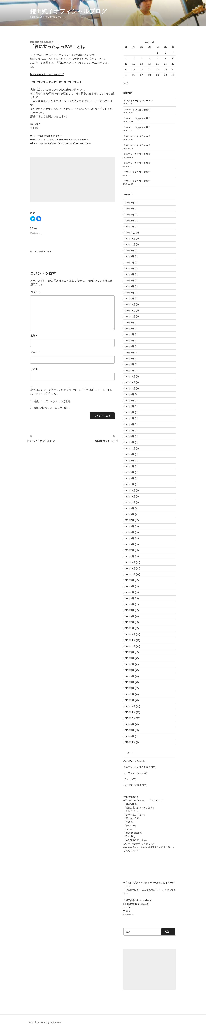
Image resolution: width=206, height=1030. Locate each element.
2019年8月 (128, 586)
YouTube (127, 907)
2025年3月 (128, 286)
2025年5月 (128, 274)
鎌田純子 (49, 42)
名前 (33, 335)
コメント (35, 292)
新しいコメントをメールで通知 (52, 401)
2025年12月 (129, 232)
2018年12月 (129, 634)
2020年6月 (128, 526)
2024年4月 (128, 352)
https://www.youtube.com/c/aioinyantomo (66, 139)
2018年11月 (129, 640)
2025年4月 (128, 280)
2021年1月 (128, 484)
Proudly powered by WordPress (45, 1022)
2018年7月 (128, 664)
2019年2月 (128, 622)
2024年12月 (129, 304)
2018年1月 (128, 700)
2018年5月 (128, 676)
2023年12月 (129, 376)
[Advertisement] (72, 179)
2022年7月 (128, 430)
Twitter (126, 911)
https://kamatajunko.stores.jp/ (47, 74)
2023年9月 (128, 394)
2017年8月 (128, 730)
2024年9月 (128, 322)
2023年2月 (128, 412)
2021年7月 (128, 466)
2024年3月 (128, 358)
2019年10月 (129, 574)
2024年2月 (128, 364)
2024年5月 (128, 346)
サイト (34, 369)
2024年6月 (128, 340)
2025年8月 (128, 256)
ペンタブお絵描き (132, 785)
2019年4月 (128, 610)
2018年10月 (129, 646)
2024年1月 (128, 370)
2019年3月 (128, 616)
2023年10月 (129, 388)
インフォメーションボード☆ (138, 100)
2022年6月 (128, 436)
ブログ (126, 779)
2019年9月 (128, 580)
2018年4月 (128, 682)
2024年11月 (129, 310)
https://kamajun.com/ (50, 135)
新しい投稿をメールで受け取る (52, 407)
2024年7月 (128, 334)
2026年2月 (128, 220)
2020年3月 (128, 544)
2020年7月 (128, 520)
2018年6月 (128, 670)
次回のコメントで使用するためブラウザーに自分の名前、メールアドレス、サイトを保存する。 (71, 391)
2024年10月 (129, 316)
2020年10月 (129, 502)
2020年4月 (128, 538)
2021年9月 (128, 454)
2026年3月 (128, 214)
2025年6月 (128, 268)
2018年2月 (128, 694)
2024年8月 (128, 328)
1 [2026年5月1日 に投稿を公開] (157, 52)
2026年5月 (128, 202)
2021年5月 (128, 478)
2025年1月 (128, 298)
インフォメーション (43, 252)
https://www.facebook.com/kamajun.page (67, 143)
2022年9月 (128, 424)
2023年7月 (128, 406)
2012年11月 (129, 742)
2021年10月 (129, 448)
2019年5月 (128, 604)
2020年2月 (128, 550)
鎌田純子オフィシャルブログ (68, 11)
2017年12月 (129, 706)
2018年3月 (128, 688)
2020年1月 (128, 556)
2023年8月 (128, 400)
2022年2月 (128, 442)
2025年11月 (129, 238)
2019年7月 (128, 592)
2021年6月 (128, 472)
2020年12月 (129, 490)
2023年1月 (128, 418)
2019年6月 (128, 598)
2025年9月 (128, 250)
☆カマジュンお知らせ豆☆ (136, 109)
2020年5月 (128, 532)
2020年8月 (128, 514)
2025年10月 (129, 244)
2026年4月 (128, 208)
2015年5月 (128, 736)
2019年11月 (129, 568)
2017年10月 (129, 718)
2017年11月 (129, 712)
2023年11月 (129, 382)
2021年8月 (128, 460)
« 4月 (126, 83)
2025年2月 (128, 292)
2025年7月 (128, 262)
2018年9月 (128, 652)
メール (35, 352)
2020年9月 (128, 508)
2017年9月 (128, 724)
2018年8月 (128, 658)
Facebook (128, 914)
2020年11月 (129, 496)
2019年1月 (128, 628)
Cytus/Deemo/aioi (132, 761)
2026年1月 (128, 226)
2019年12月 (129, 562)
